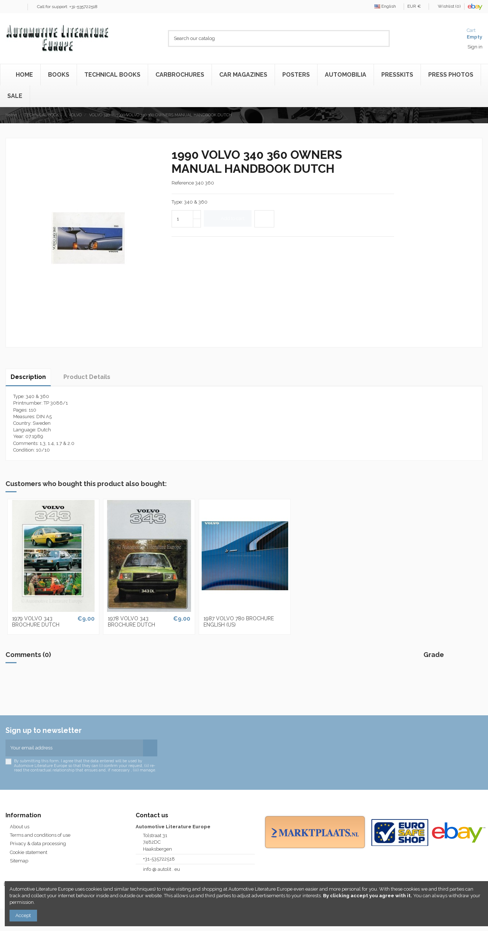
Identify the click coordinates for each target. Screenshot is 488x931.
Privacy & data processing (38, 843)
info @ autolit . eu (161, 869)
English (387, 6)
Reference (183, 183)
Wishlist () (447, 6)
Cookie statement (28, 852)
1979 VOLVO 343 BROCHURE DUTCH (35, 622)
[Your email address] (74, 748)
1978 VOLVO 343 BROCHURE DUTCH (131, 622)
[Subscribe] (150, 748)
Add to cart (228, 218)
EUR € (416, 6)
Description (28, 376)
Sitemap (19, 861)
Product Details (86, 376)
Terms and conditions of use (40, 835)
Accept (23, 915)
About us (19, 826)
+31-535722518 (159, 859)
